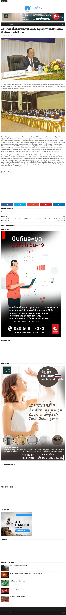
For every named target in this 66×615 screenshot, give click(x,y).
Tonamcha (15, 613)
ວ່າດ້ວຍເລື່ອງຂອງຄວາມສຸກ (17, 589)
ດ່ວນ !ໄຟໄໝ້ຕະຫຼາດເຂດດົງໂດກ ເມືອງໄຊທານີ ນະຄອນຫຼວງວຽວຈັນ (26, 573)
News (11, 35)
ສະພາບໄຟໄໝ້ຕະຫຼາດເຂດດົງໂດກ (18, 565)
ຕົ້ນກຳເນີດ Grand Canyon (17, 596)
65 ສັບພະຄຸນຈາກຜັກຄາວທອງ (17, 581)
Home (4, 24)
